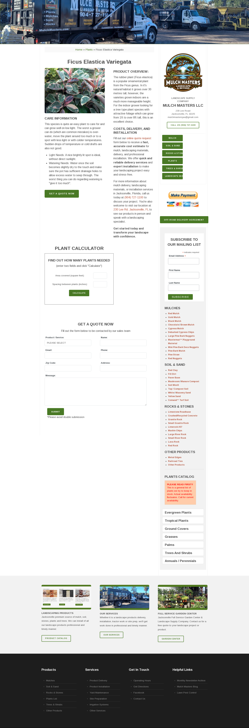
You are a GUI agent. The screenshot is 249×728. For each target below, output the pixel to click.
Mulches (50, 680)
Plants (172, 161)
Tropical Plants (176, 520)
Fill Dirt (172, 374)
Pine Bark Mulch (176, 351)
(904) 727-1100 (133, 197)
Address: (105, 363)
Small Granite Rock (178, 423)
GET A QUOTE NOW (61, 193)
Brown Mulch (187, 325)
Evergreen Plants (178, 512)
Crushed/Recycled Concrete (182, 415)
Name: (104, 337)
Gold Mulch (174, 317)
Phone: (104, 350)
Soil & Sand (173, 146)
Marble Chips (175, 430)
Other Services (97, 710)
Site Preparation (98, 698)
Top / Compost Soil (178, 389)
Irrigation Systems (99, 704)
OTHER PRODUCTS (180, 452)
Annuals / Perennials (180, 561)
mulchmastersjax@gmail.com (183, 117)
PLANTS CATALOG (179, 476)
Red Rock (173, 445)
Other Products (176, 465)
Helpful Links (182, 669)
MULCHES (172, 308)
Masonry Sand (183, 392)
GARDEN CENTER (171, 639)
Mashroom (173, 381)
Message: (50, 375)
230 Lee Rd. (131, 209)
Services (92, 669)
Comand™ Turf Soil (178, 400)
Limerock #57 (175, 427)
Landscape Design (174, 176)
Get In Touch (139, 669)
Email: (48, 350)
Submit (55, 412)
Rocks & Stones (54, 692)
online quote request (139, 138)
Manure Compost (190, 381)
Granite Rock (175, 419)
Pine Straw (173, 354)
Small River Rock (177, 438)
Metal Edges (174, 457)
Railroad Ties (175, 461)
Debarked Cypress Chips (181, 332)
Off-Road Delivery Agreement (184, 220)
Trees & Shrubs (174, 168)
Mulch (172, 138)
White (171, 392)
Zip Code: (50, 363)
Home (78, 49)
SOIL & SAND (175, 364)
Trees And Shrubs (178, 553)
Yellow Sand (174, 396)
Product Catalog (56, 638)
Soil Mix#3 (173, 385)
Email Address (177, 256)
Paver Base (174, 377)
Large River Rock (177, 434)
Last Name (174, 283)
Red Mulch (173, 313)
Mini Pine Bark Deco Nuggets (183, 347)
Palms (169, 545)
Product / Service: (54, 337)
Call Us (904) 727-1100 (183, 125)
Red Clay (173, 370)
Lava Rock (173, 442)
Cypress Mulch (176, 328)
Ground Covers (176, 529)
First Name (174, 270)
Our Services (111, 635)
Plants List (51, 698)
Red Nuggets (175, 358)
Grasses (171, 536)
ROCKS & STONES (179, 406)
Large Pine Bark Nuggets (181, 336)
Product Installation (100, 686)
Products (49, 669)
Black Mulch (174, 321)
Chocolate (173, 325)
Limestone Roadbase (179, 412)
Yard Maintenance (99, 692)
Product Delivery (98, 680)
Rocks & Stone (174, 153)
